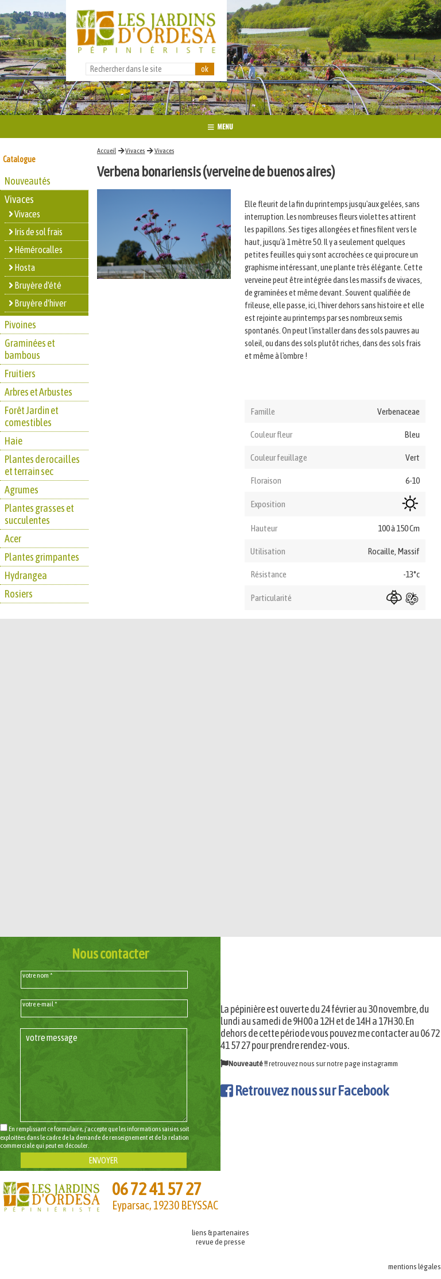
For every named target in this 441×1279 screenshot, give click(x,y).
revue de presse (220, 1241)
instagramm (380, 1063)
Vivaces (135, 151)
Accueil (106, 151)
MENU (220, 126)
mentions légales (414, 1266)
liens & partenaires (220, 1232)
